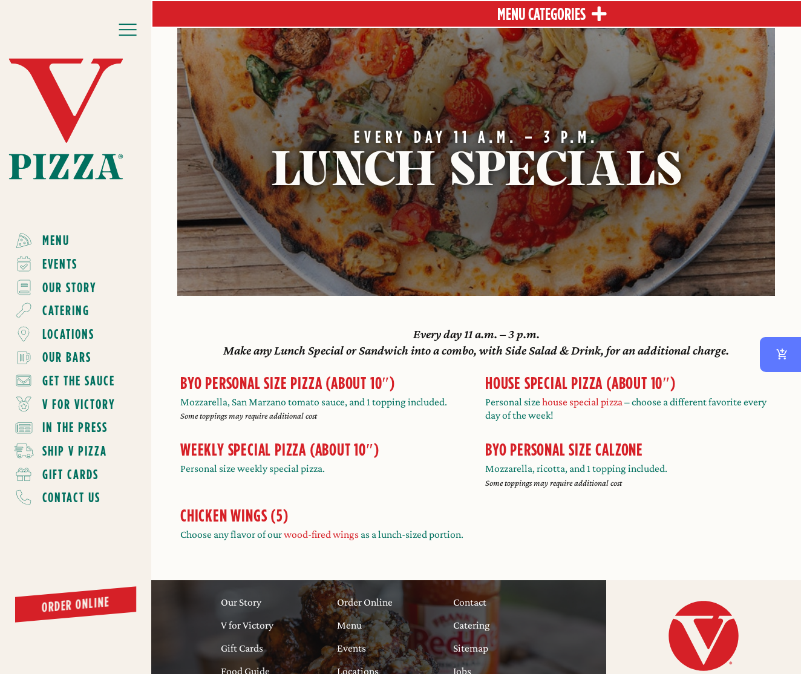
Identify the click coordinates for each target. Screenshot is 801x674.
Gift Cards (242, 648)
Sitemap (470, 648)
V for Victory (247, 625)
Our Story (241, 602)
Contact (469, 602)
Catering (471, 625)
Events (351, 648)
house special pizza (582, 402)
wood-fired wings (321, 534)
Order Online (365, 602)
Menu (349, 625)
